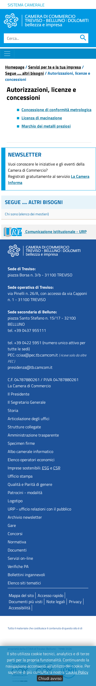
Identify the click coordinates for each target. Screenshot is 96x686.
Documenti (17, 550)
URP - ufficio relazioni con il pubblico (39, 509)
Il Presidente (18, 394)
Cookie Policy (77, 672)
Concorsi (15, 533)
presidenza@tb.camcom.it (30, 367)
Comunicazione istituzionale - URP (45, 231)
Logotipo (15, 501)
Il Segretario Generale (27, 402)
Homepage (14, 67)
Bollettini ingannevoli (26, 575)
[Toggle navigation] (7, 54)
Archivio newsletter (25, 517)
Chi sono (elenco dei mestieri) (27, 214)
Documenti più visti (25, 601)
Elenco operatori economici (31, 460)
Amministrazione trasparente (33, 435)
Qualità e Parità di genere (30, 484)
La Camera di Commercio (29, 386)
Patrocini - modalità (25, 492)
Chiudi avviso (49, 678)
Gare (12, 525)
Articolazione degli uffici (28, 419)
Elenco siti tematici (24, 583)
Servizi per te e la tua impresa (54, 67)
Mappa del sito (21, 595)
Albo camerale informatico (30, 451)
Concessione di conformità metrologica (56, 110)
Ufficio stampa (20, 476)
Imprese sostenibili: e (34, 468)
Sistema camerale (26, 5)
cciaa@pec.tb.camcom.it (37, 355)
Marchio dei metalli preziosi (46, 126)
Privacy (75, 601)
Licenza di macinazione (42, 118)
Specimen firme (21, 443)
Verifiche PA (18, 566)
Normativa (17, 542)
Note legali (55, 601)
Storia (13, 410)
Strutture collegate (24, 427)
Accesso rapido (50, 595)
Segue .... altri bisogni (24, 73)
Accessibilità (19, 608)
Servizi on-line (20, 558)
